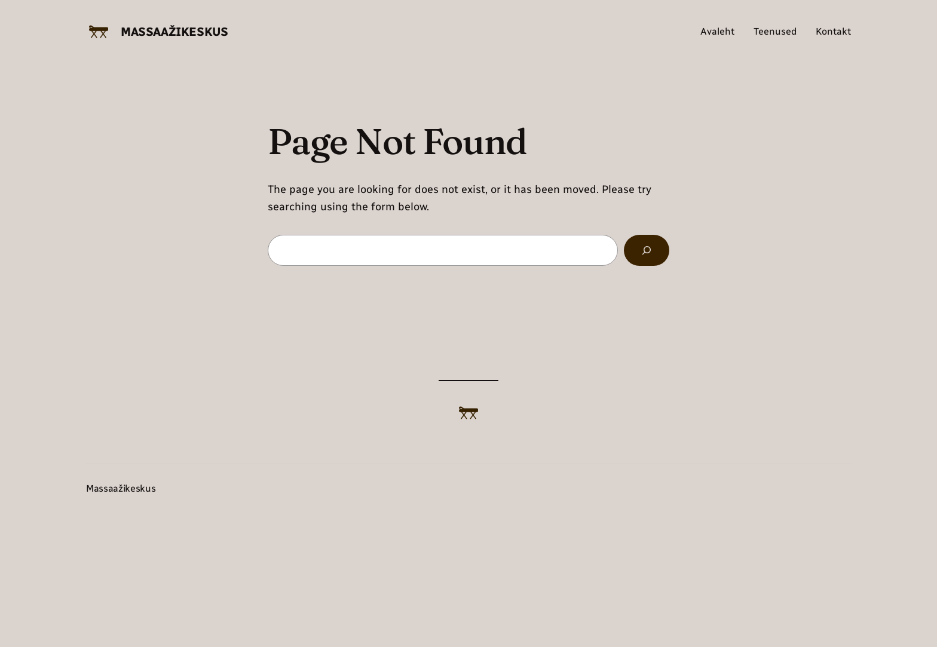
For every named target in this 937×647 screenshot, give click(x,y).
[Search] (646, 250)
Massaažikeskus (174, 31)
